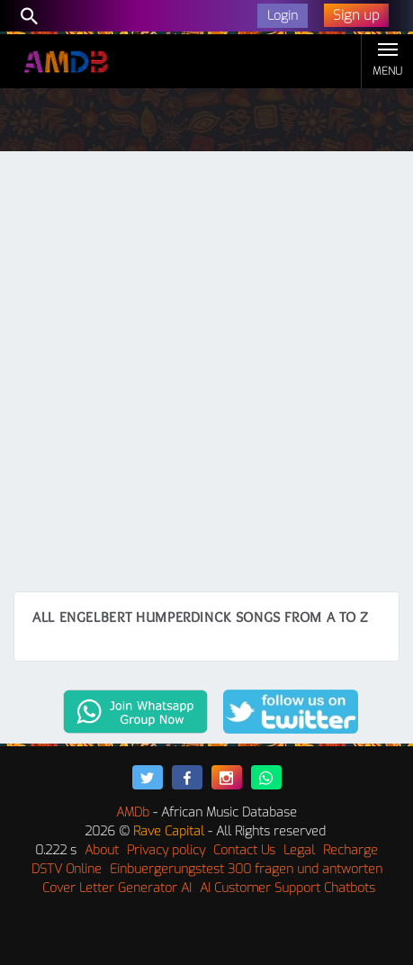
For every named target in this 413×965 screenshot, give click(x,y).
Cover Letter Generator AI (117, 888)
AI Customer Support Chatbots (287, 888)
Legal (299, 850)
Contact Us (244, 850)
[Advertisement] (206, 375)
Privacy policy (166, 850)
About (102, 850)
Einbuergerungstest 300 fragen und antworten (246, 869)
